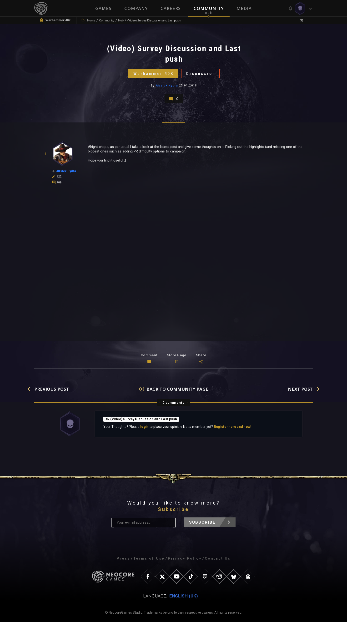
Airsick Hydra (167, 85)
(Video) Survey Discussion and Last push (141, 419)
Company (136, 8)
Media (244, 8)
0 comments (173, 402)
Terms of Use (149, 558)
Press (123, 558)
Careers (171, 8)
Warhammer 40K (153, 73)
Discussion (201, 73)
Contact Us (218, 558)
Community (209, 8)
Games (103, 8)
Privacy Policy (184, 558)
